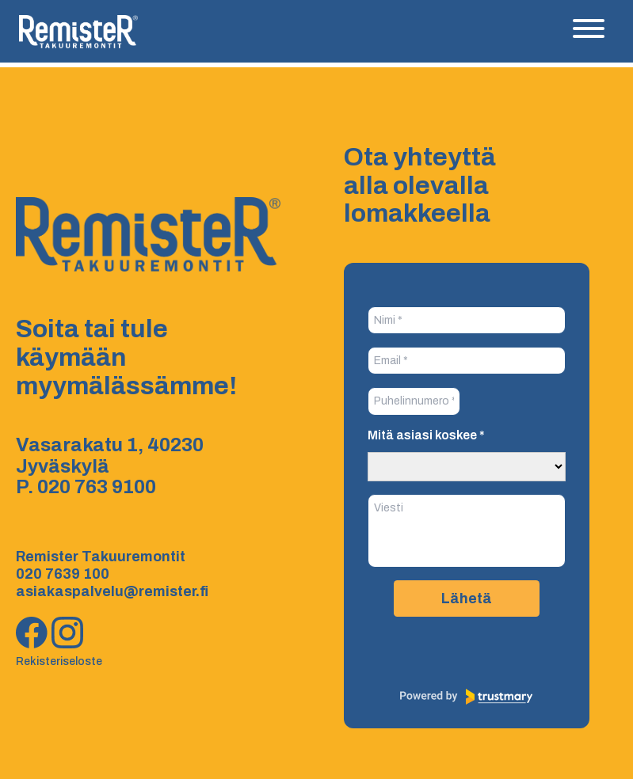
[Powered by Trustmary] (466, 697)
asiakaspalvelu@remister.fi (112, 591)
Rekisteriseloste (59, 661)
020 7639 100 (62, 574)
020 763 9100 (96, 487)
